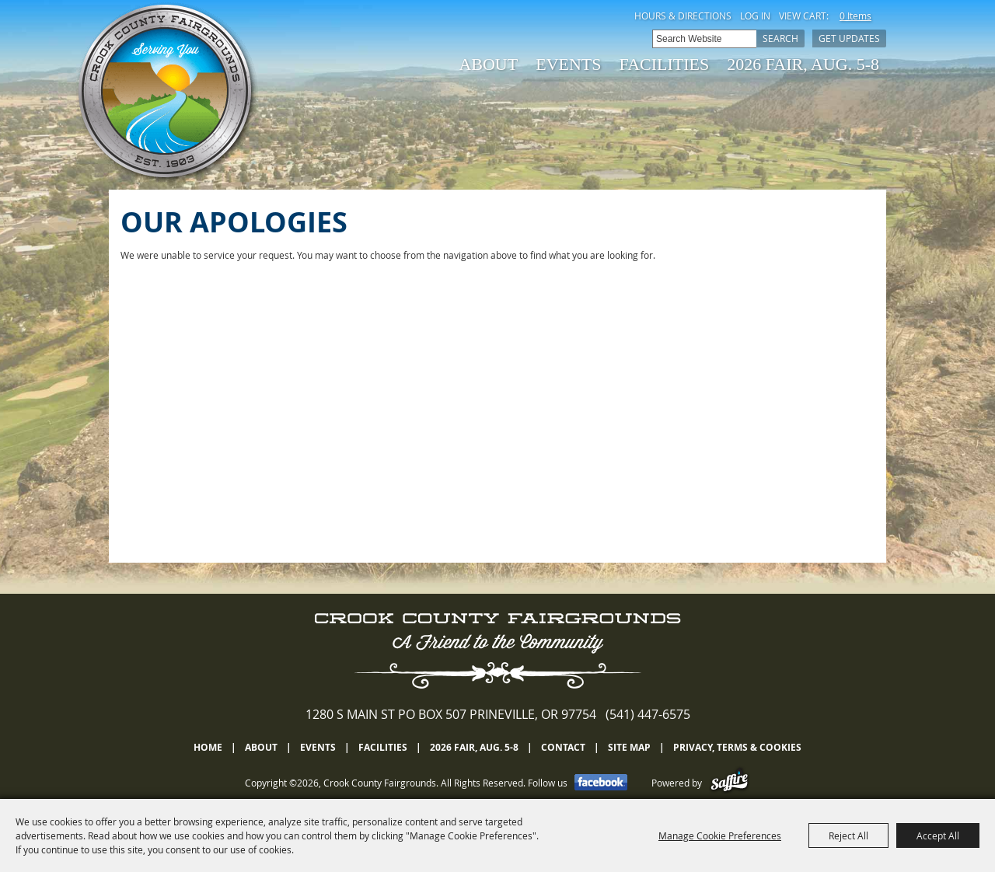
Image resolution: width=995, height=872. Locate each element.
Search (780, 38)
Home (208, 747)
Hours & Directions (682, 15)
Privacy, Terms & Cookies (737, 747)
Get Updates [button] (849, 38)
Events (568, 64)
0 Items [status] (855, 15)
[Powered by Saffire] (729, 782)
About (488, 64)
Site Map (629, 747)
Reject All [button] (848, 835)
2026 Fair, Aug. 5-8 (803, 64)
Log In (755, 15)
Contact (563, 747)
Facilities (665, 64)
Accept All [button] (937, 835)
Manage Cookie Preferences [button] (719, 835)
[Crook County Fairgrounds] (167, 93)
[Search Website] (704, 39)
